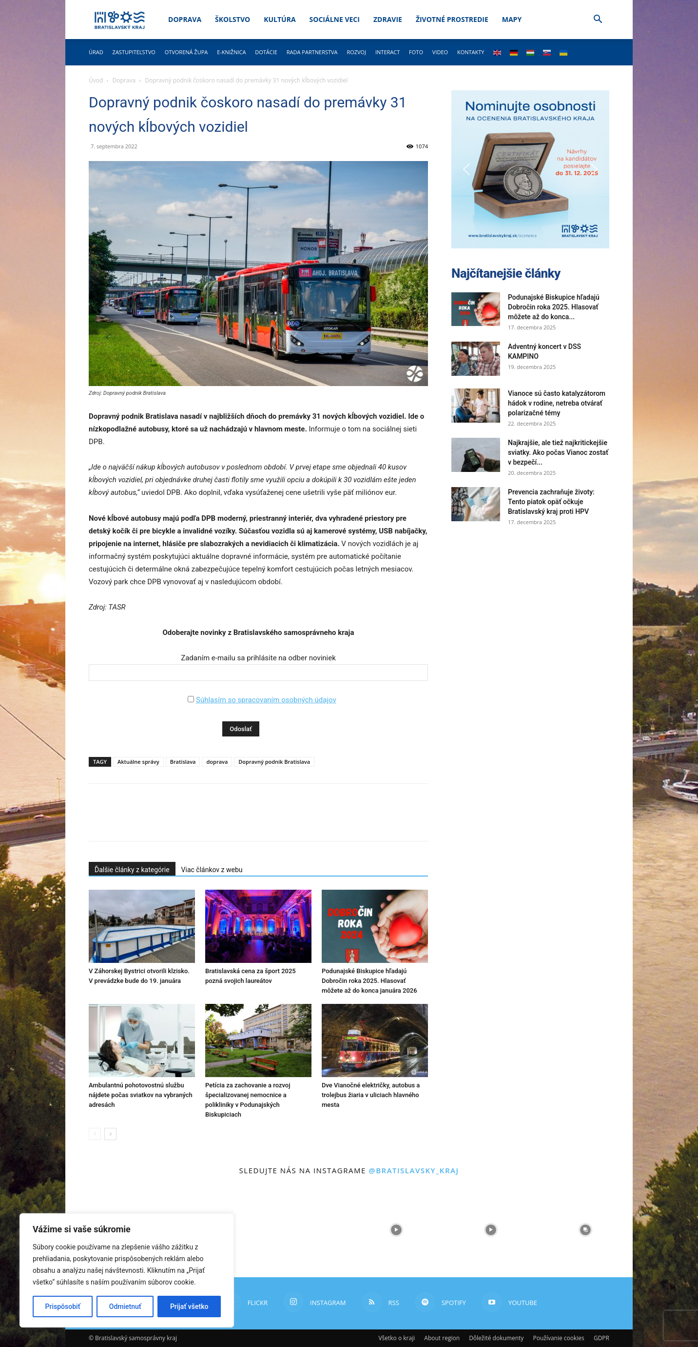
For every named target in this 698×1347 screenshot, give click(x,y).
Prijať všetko (189, 1306)
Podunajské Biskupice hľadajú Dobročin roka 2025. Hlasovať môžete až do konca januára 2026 (369, 980)
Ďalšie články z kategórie (132, 870)
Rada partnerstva (312, 52)
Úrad (96, 52)
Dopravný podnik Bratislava (274, 761)
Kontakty (471, 52)
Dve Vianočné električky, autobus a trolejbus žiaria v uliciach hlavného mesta (371, 1095)
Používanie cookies (558, 1338)
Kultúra (279, 19)
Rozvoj (356, 52)
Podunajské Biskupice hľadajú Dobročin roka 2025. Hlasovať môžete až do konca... (554, 307)
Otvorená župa (186, 52)
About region (442, 1338)
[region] (126, 1270)
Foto (416, 52)
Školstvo (232, 19)
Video (440, 52)
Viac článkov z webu (212, 870)
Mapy (512, 19)
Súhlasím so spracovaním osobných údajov (266, 699)
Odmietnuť (125, 1306)
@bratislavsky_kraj (413, 1170)
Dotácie (266, 52)
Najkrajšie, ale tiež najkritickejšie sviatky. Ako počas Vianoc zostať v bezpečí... (558, 452)
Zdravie (387, 19)
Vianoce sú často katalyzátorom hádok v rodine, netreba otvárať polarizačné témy (556, 403)
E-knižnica (231, 52)
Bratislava (183, 761)
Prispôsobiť (62, 1306)
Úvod (96, 80)
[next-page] (110, 1134)
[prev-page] (95, 1134)
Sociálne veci (335, 19)
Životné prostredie (452, 19)
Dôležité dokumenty (496, 1338)
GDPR (601, 1338)
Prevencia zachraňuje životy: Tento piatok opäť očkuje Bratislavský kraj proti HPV (551, 501)
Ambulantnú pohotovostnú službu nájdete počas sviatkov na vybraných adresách (141, 1095)
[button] (597, 20)
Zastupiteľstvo (134, 52)
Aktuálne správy (138, 761)
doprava (217, 761)
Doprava (184, 19)
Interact (387, 52)
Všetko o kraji (396, 1338)
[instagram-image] (301, 1230)
